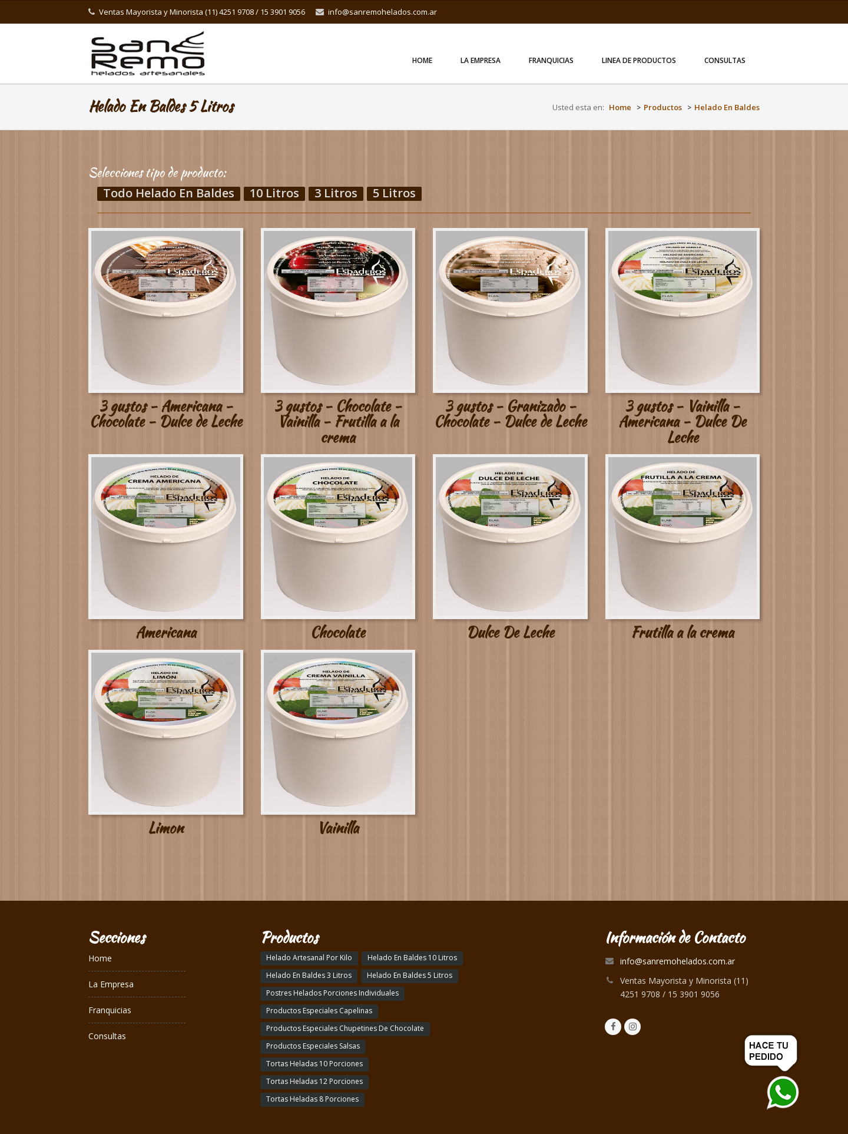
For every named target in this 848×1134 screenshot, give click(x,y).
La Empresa (481, 60)
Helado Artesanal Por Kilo (309, 958)
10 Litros (274, 194)
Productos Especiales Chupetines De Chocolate (345, 1028)
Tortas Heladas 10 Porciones (314, 1064)
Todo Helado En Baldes (168, 194)
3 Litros (335, 194)
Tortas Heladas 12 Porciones (314, 1081)
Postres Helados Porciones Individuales (332, 993)
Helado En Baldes (727, 107)
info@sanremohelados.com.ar (382, 11)
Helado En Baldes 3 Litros (309, 975)
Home (422, 60)
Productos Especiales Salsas (313, 1046)
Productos (663, 107)
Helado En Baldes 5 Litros (409, 975)
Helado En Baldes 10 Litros (412, 958)
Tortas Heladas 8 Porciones (312, 1099)
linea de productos (639, 60)
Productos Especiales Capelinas (319, 1011)
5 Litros (394, 194)
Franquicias (551, 60)
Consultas (725, 60)
